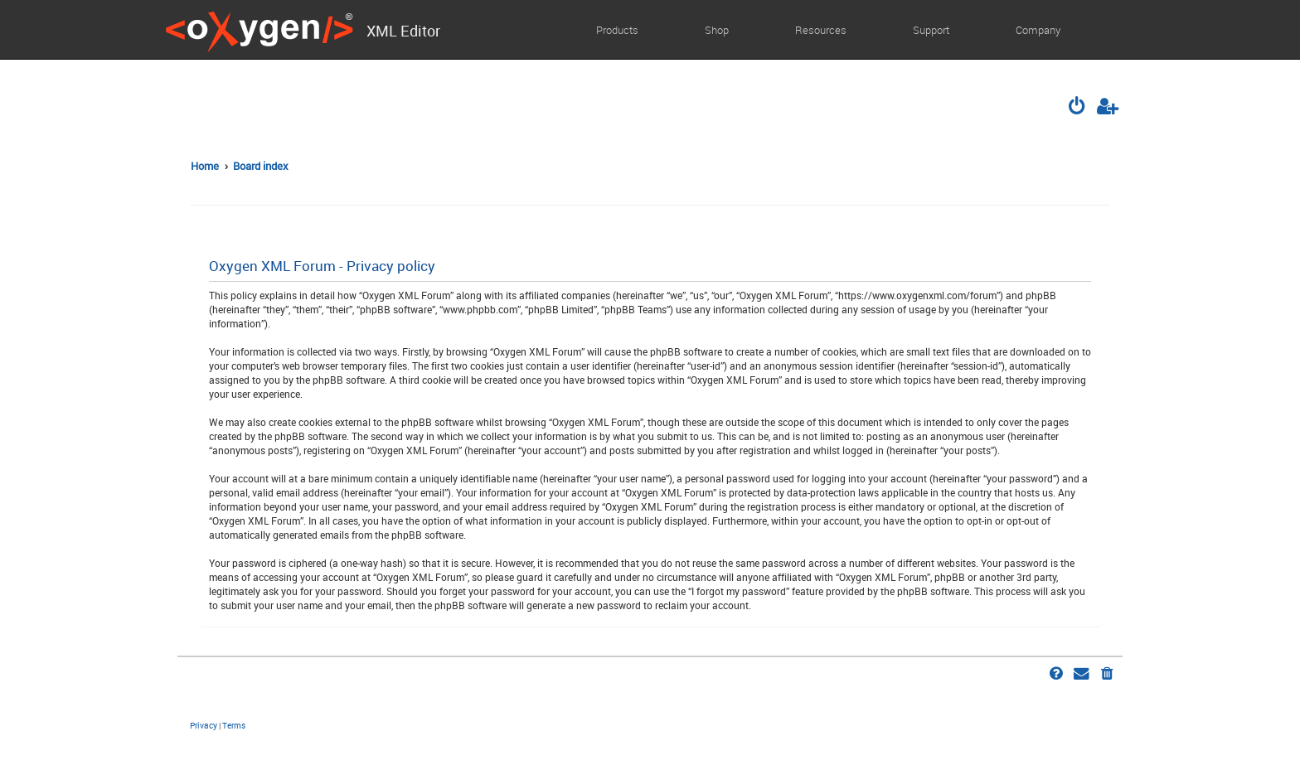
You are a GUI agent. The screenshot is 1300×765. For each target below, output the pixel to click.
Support (931, 29)
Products (617, 29)
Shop (717, 29)
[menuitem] (1078, 107)
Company (1038, 29)
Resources (820, 29)
